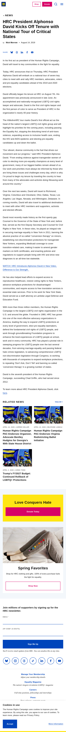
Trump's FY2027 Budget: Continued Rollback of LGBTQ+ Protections (17, 477)
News (8, 15)
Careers (33, 690)
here (5, 393)
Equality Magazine (33, 682)
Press (33, 698)
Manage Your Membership (33, 674)
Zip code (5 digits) (16, 629)
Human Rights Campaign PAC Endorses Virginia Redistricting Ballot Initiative (48, 435)
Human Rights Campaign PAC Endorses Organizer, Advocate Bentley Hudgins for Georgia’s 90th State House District (17, 437)
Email (10, 617)
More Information (56, 724)
